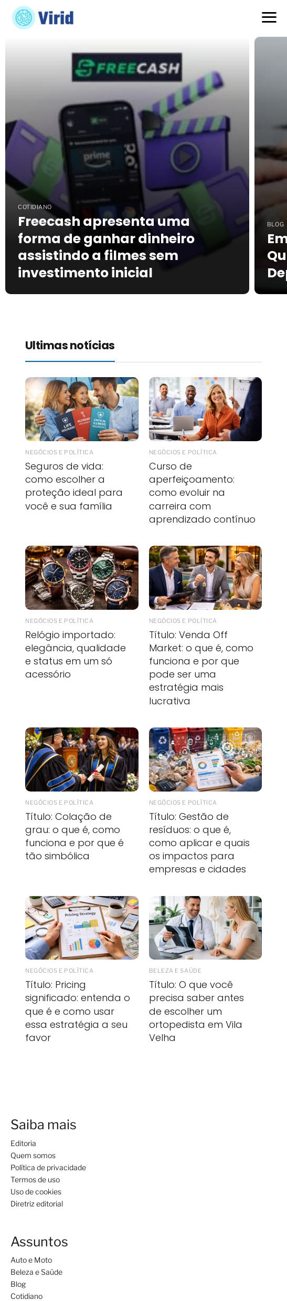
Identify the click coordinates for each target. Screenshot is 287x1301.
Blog (18, 1283)
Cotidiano (26, 1296)
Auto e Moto (31, 1259)
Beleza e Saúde (36, 1271)
